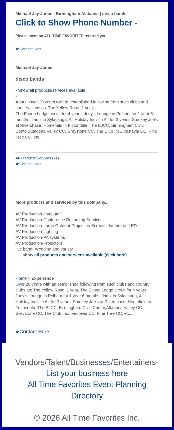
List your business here (87, 373)
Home (21, 278)
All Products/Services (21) (37, 158)
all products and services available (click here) (80, 255)
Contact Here (28, 49)
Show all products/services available (51, 90)
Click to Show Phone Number (73, 22)
